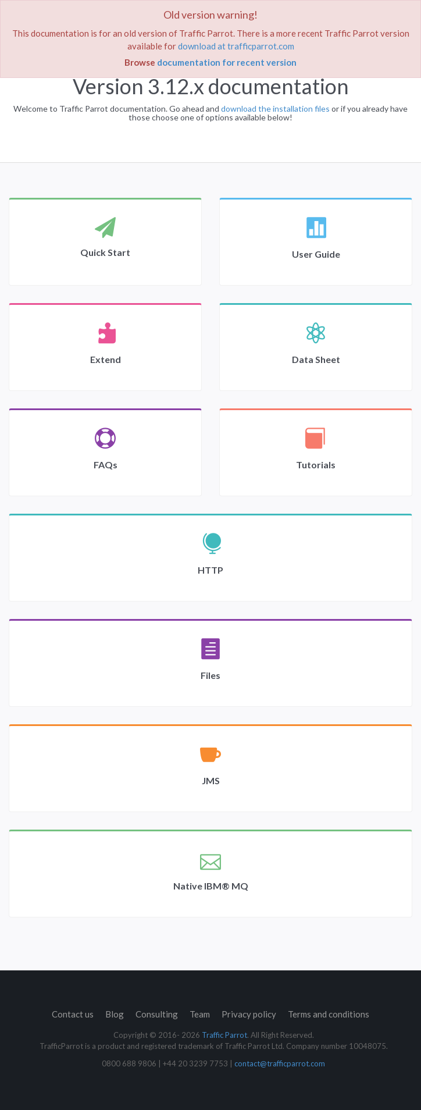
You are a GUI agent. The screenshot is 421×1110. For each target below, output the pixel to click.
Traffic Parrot (224, 1035)
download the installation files (275, 108)
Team (200, 1014)
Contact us (73, 1014)
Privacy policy (249, 1014)
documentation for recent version (227, 62)
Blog (114, 1014)
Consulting (156, 1014)
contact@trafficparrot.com (279, 1063)
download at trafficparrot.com (236, 46)
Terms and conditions (328, 1014)
